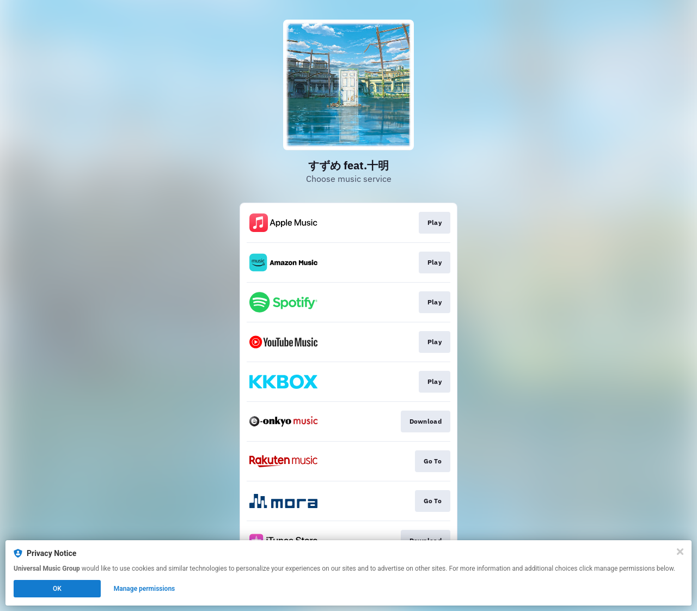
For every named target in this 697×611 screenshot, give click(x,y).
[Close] (680, 551)
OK (57, 588)
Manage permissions (144, 588)
